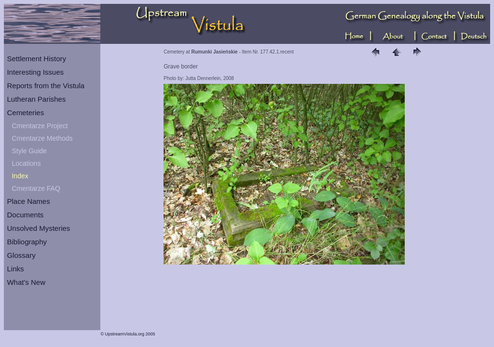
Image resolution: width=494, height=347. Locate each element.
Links (15, 269)
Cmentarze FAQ (36, 188)
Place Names (28, 201)
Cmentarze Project (40, 126)
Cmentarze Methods (42, 138)
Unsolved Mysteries (38, 228)
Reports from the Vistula (45, 85)
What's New (26, 282)
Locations (26, 163)
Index (20, 176)
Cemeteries (25, 112)
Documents (25, 215)
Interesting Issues (35, 72)
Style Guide (29, 151)
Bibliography (27, 242)
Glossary (21, 255)
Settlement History (36, 58)
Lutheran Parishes (36, 99)
